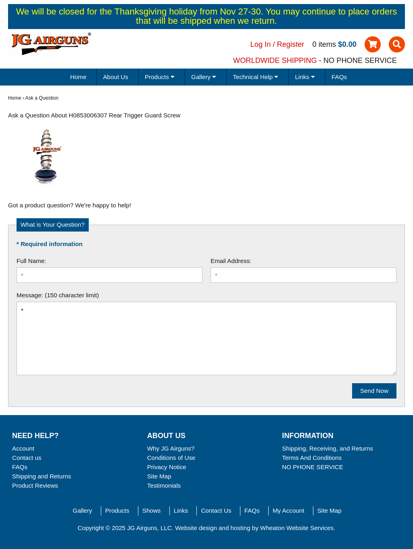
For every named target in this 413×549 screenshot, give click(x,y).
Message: (30, 295)
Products (117, 510)
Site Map (159, 476)
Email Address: (231, 260)
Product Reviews (35, 485)
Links (181, 510)
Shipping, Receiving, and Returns (327, 448)
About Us (115, 76)
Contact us (27, 457)
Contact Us (216, 510)
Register (291, 44)
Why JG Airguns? (170, 448)
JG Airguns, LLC (149, 527)
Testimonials (164, 485)
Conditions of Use (171, 457)
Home (78, 76)
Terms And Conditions (312, 457)
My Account (289, 510)
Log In (260, 44)
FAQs (339, 76)
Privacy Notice (166, 466)
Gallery (82, 510)
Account (23, 448)
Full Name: (31, 260)
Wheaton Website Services (297, 527)
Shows (151, 510)
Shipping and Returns (41, 476)
